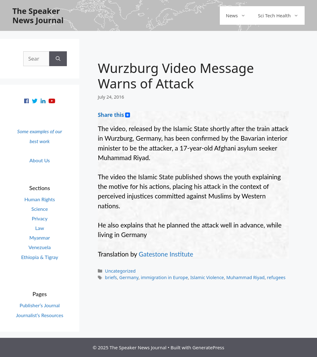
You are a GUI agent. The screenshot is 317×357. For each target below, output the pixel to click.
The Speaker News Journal (37, 15)
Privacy (39, 218)
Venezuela (39, 247)
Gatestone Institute (166, 254)
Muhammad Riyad (245, 277)
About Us (39, 160)
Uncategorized (120, 271)
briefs (111, 277)
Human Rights (39, 199)
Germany (128, 277)
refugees (276, 277)
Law (39, 228)
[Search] (58, 58)
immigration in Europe (164, 277)
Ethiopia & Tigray (39, 257)
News (239, 15)
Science (39, 209)
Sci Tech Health (281, 15)
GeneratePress (208, 347)
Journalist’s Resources (39, 315)
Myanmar (39, 237)
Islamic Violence (207, 277)
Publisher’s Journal (40, 305)
